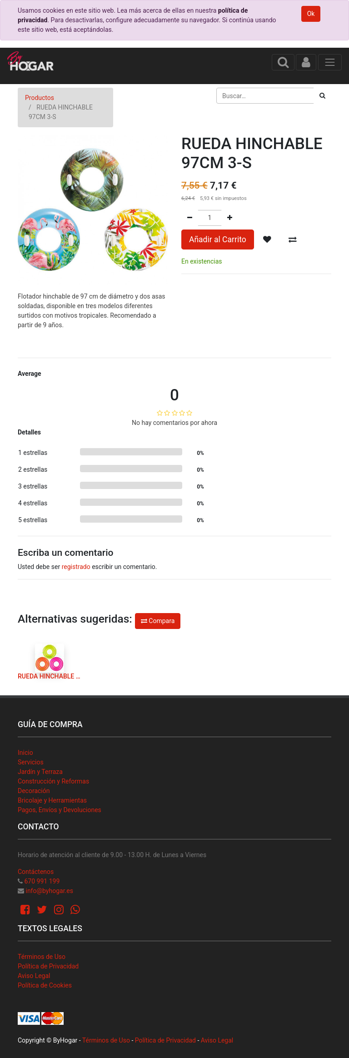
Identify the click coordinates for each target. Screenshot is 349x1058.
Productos (39, 97)
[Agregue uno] (229, 218)
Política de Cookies (45, 985)
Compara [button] (157, 620)
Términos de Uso (41, 956)
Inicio (25, 752)
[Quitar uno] (189, 218)
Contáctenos (36, 871)
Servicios (31, 762)
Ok (311, 13)
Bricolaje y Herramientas (52, 800)
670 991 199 (42, 881)
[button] (267, 240)
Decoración (34, 790)
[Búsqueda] (322, 96)
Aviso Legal (34, 975)
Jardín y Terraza (40, 771)
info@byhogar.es (49, 890)
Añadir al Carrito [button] (217, 239)
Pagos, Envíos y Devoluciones (59, 809)
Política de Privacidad (48, 966)
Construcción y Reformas (53, 781)
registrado (76, 566)
